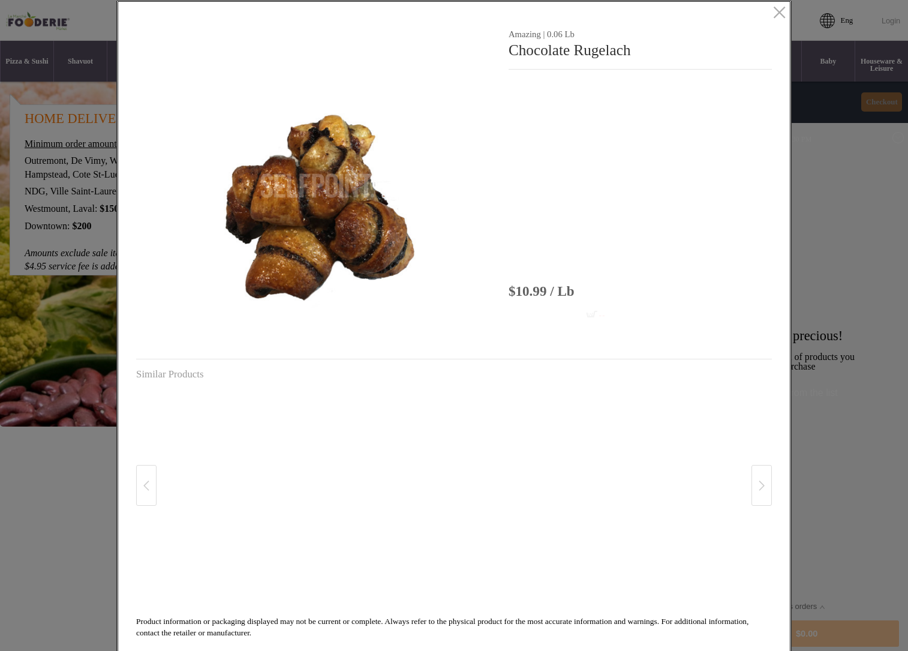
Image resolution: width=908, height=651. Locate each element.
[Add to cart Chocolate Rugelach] (568, 315)
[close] (779, 14)
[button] (317, 186)
